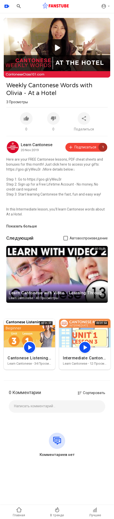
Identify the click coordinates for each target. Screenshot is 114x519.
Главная (19, 512)
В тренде (57, 512)
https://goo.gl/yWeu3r (23, 169)
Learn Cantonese (36, 144)
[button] (57, 48)
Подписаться (87, 147)
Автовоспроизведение (89, 238)
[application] (57, 48)
